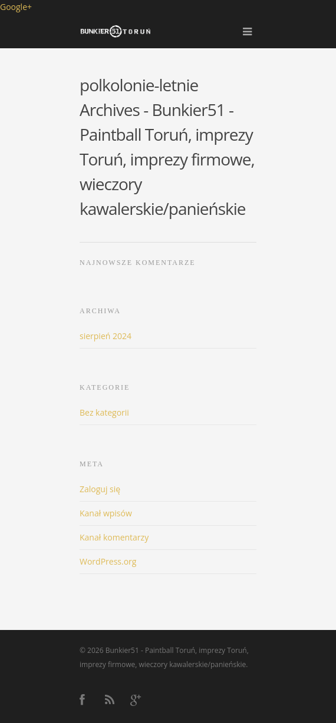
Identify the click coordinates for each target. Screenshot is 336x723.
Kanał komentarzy (114, 537)
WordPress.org (108, 561)
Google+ (16, 6)
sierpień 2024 (105, 335)
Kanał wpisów (106, 513)
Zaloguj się (100, 489)
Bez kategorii (104, 412)
